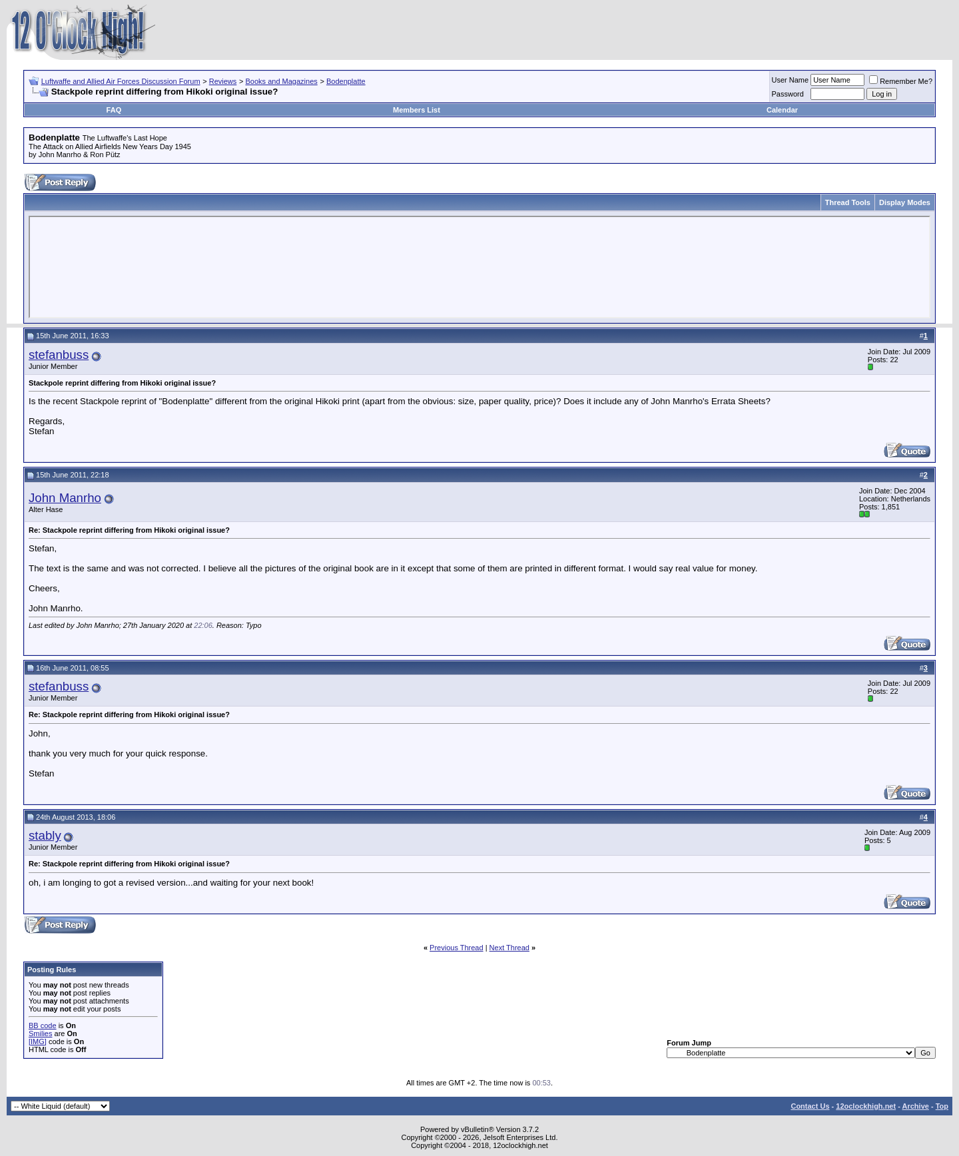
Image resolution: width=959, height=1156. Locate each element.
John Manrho (65, 498)
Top (942, 1106)
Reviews (223, 81)
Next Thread (509, 948)
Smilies (40, 1033)
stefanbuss (59, 355)
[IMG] (38, 1041)
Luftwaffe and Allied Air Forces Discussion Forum (120, 81)
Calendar (782, 110)
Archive (915, 1106)
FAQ (114, 110)
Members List (416, 110)
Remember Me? (900, 81)
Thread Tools (847, 202)
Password (788, 94)
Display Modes (904, 202)
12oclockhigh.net (866, 1106)
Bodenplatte (346, 81)
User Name (790, 80)
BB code (43, 1025)
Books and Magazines (282, 81)
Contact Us (810, 1106)
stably (45, 835)
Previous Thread (456, 948)
